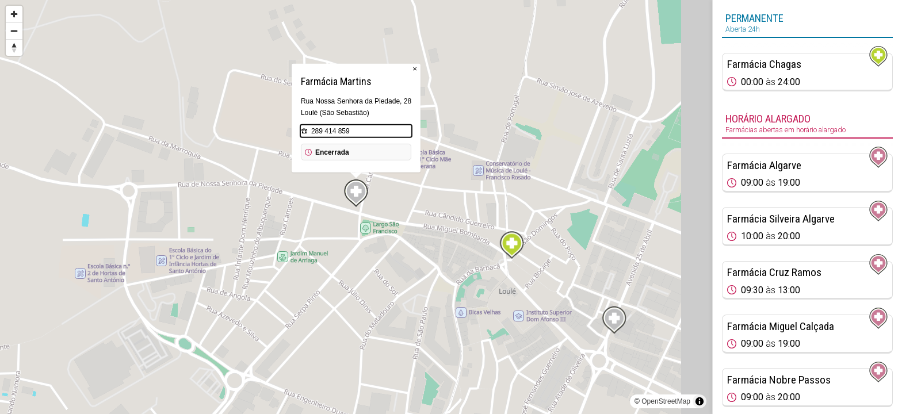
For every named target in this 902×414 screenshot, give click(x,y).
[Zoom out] (14, 30)
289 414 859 (330, 131)
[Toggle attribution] (699, 401)
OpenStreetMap (665, 401)
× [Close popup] (414, 68)
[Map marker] (512, 245)
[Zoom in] (14, 14)
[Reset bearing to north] (14, 47)
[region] (356, 207)
